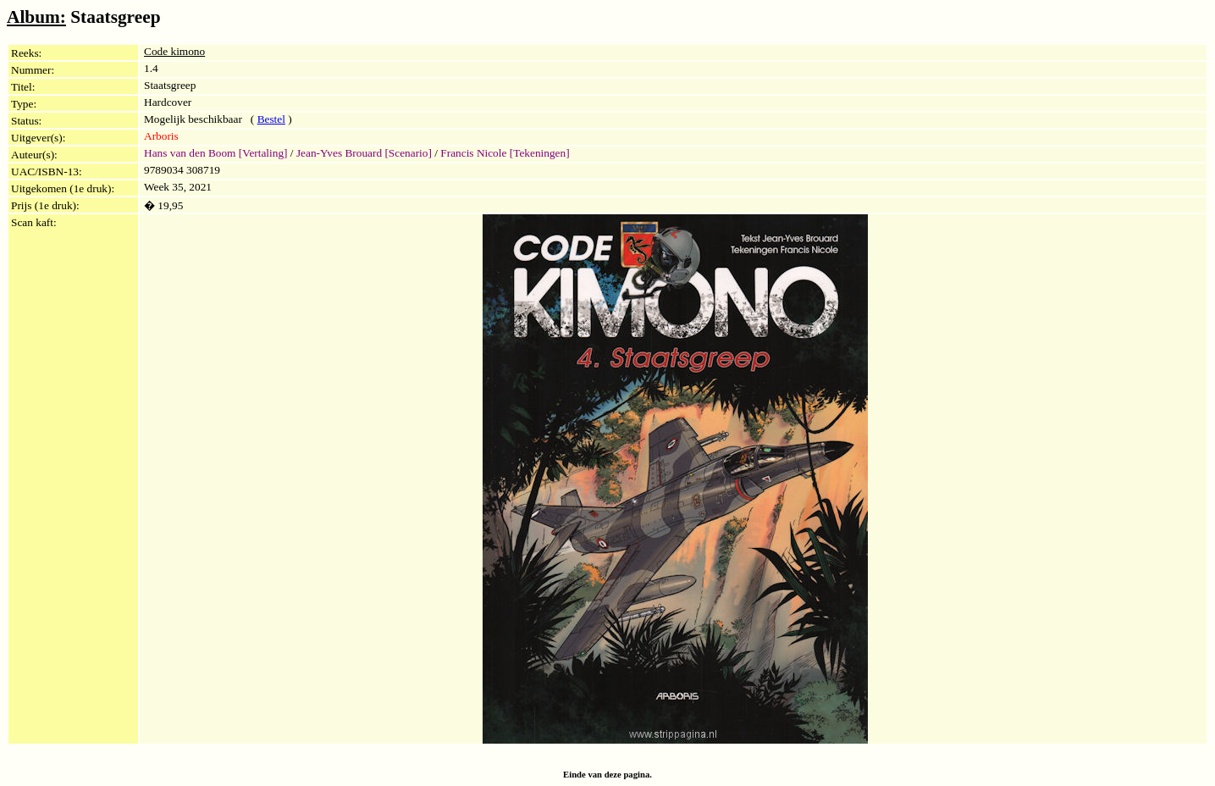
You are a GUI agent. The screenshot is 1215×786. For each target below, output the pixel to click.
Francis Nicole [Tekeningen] (504, 153)
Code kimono (174, 51)
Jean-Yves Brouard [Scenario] (364, 153)
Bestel (271, 119)
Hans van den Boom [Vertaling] (216, 153)
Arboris (161, 136)
